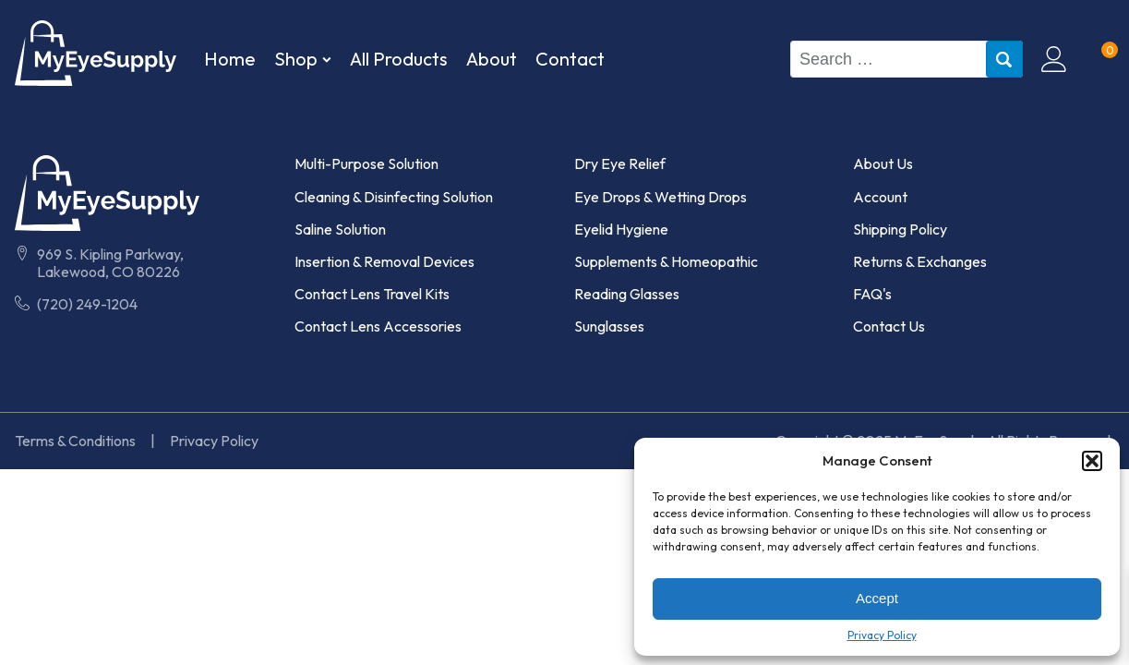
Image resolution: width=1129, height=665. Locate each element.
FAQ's (872, 294)
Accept (877, 598)
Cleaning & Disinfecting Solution (393, 197)
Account (880, 197)
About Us (883, 164)
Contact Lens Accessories (378, 326)
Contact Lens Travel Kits (372, 294)
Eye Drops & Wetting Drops (660, 197)
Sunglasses (609, 326)
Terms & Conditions (75, 441)
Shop (302, 58)
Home (230, 58)
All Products (399, 58)
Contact (570, 58)
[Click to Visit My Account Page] (1054, 59)
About (491, 58)
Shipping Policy (900, 229)
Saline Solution (340, 229)
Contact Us (889, 326)
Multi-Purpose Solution (366, 164)
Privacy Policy (882, 635)
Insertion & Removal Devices (384, 262)
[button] (1092, 461)
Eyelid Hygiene (621, 229)
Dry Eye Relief (620, 164)
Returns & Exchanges (920, 262)
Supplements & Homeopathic (666, 262)
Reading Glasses (626, 294)
